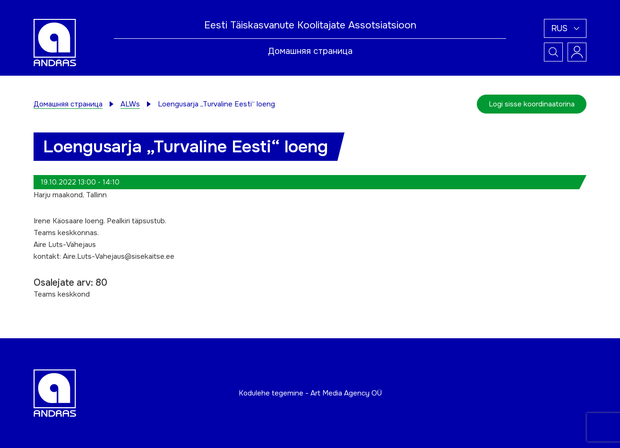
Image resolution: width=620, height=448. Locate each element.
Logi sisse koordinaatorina (532, 104)
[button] (565, 28)
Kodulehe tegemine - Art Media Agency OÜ (310, 393)
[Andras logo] (55, 42)
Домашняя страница (310, 51)
